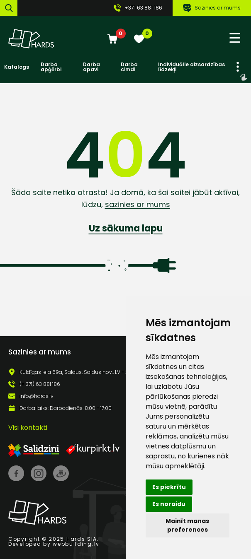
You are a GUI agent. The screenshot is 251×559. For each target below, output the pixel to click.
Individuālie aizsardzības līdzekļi (191, 67)
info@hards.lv (36, 396)
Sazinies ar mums (212, 8)
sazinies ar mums (137, 204)
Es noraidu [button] (168, 504)
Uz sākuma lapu (126, 228)
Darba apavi (91, 67)
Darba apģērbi (51, 67)
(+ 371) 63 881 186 (39, 384)
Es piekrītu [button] (169, 487)
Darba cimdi (129, 67)
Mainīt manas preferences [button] (187, 525)
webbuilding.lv (76, 543)
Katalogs (16, 67)
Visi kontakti (27, 427)
